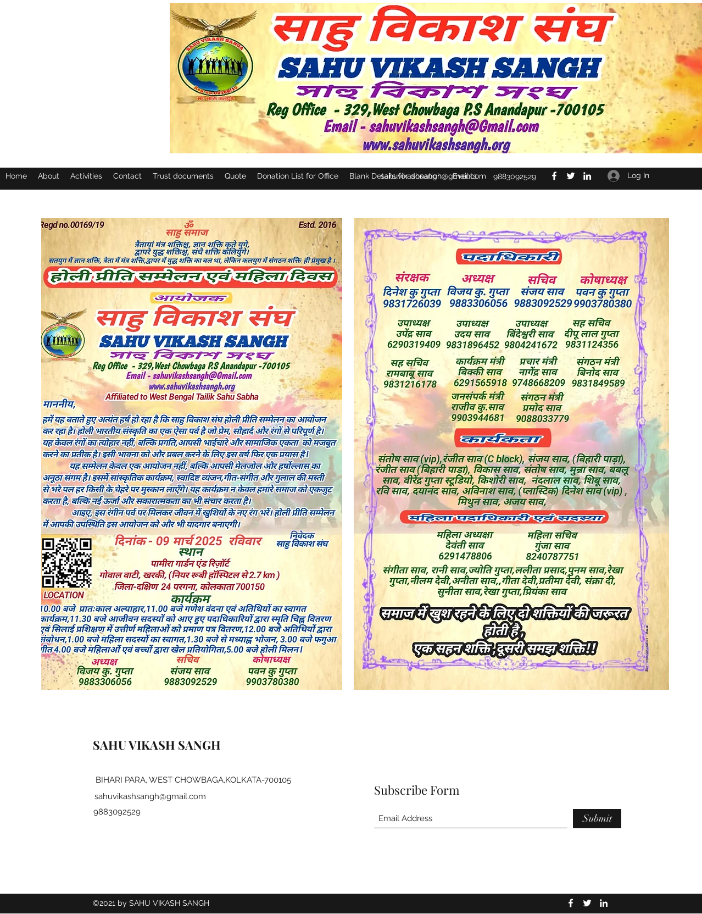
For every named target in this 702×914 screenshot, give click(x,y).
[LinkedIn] (603, 903)
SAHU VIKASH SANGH (157, 744)
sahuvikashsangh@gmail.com (150, 796)
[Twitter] (587, 903)
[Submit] (597, 818)
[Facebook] (570, 903)
